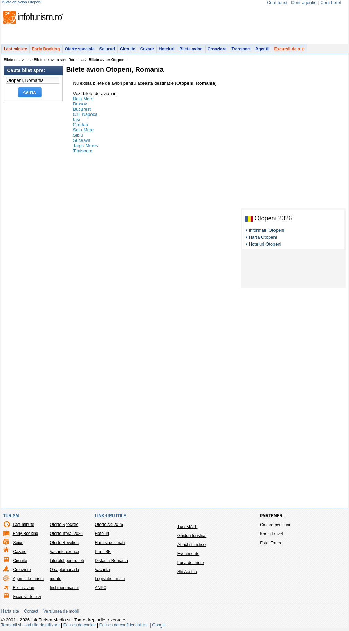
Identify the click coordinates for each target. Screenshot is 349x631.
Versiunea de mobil (61, 611)
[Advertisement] (293, 269)
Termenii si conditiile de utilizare (30, 625)
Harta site (10, 611)
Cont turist (277, 2)
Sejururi (107, 48)
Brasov (80, 103)
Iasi (76, 119)
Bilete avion (190, 48)
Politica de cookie (79, 625)
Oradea (80, 124)
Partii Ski (103, 551)
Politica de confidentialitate (124, 625)
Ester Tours (270, 542)
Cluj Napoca (85, 114)
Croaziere (217, 48)
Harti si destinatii (110, 542)
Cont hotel (330, 2)
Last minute (15, 48)
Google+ (160, 625)
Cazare (147, 48)
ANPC (100, 587)
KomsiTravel (271, 533)
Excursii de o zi (289, 48)
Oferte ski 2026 (109, 524)
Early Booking (46, 48)
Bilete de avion (16, 60)
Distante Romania (111, 560)
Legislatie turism (110, 578)
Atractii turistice (191, 544)
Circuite (128, 48)
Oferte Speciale (64, 524)
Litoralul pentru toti (67, 560)
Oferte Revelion (64, 542)
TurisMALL (187, 526)
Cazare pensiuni (275, 524)
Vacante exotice (64, 551)
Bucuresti (82, 109)
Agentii (262, 48)
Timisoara (83, 150)
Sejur (18, 542)
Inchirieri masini (64, 587)
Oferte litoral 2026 (66, 533)
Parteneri (271, 515)
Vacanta (102, 569)
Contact (31, 611)
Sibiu (78, 135)
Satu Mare (83, 130)
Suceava (82, 140)
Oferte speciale (80, 48)
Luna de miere (190, 562)
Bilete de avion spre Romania (59, 60)
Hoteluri (166, 48)
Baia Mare (83, 98)
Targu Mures (85, 145)
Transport (240, 48)
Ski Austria (187, 571)
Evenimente (188, 553)
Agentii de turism (28, 578)
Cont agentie (304, 2)
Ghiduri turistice (191, 535)
